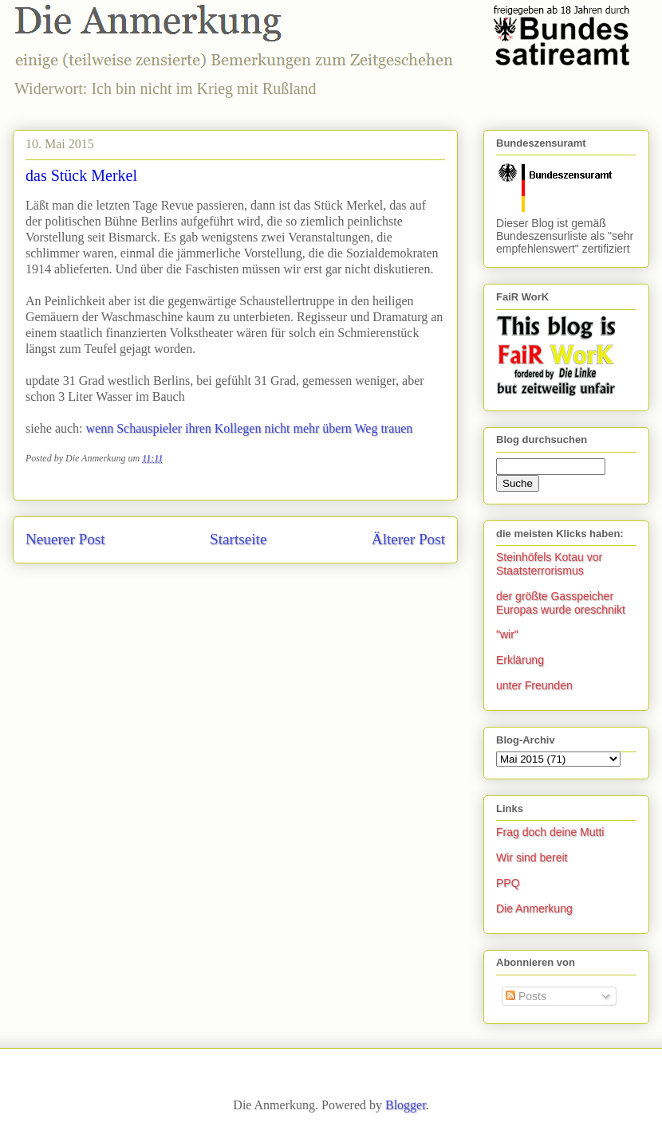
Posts (526, 996)
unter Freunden (534, 685)
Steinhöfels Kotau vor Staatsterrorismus (549, 564)
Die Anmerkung (534, 908)
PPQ (508, 883)
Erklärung (520, 659)
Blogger (405, 1105)
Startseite (238, 539)
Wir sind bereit (531, 857)
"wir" (507, 634)
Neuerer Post (65, 539)
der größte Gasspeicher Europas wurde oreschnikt (560, 603)
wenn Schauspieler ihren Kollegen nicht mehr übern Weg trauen (249, 428)
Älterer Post (408, 539)
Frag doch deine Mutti (550, 832)
